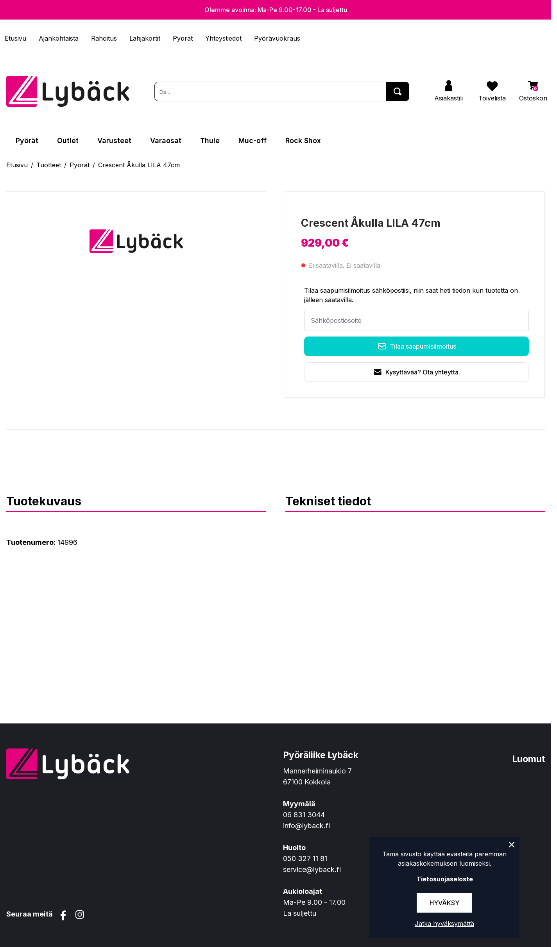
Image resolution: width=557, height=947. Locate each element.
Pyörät (183, 38)
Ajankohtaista (59, 38)
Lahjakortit (144, 38)
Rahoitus (104, 38)
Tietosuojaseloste (444, 879)
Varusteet (114, 140)
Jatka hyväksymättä (444, 923)
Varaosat (165, 140)
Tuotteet (48, 165)
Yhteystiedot (223, 38)
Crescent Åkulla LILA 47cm (139, 165)
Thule (210, 140)
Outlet (68, 140)
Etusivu (15, 38)
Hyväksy (444, 903)
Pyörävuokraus (277, 38)
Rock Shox (303, 140)
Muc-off (252, 140)
